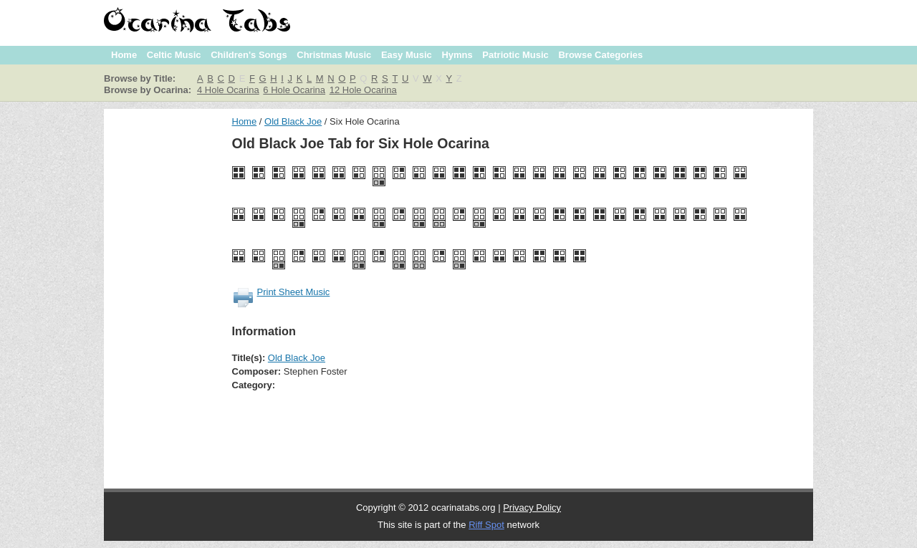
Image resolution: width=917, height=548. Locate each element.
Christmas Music (334, 54)
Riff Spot (486, 524)
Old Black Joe (293, 121)
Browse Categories (600, 54)
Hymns (456, 54)
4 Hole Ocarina (228, 90)
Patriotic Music (515, 54)
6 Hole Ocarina (294, 90)
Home (124, 54)
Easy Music (406, 54)
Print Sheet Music (293, 292)
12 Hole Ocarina (363, 90)
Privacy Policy (532, 507)
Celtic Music (174, 54)
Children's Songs (249, 54)
